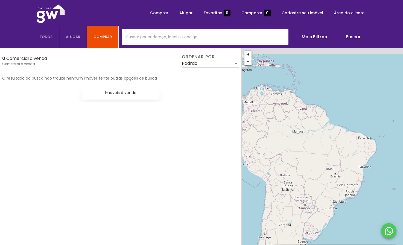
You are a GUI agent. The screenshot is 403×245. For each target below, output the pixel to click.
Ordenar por (198, 57)
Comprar (159, 13)
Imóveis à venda (120, 92)
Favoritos (217, 13)
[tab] (46, 37)
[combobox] (205, 37)
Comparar (256, 13)
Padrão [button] (189, 63)
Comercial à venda (18, 64)
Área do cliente (349, 13)
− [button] (248, 61)
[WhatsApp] (388, 230)
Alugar (186, 13)
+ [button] (248, 54)
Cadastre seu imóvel (302, 13)
